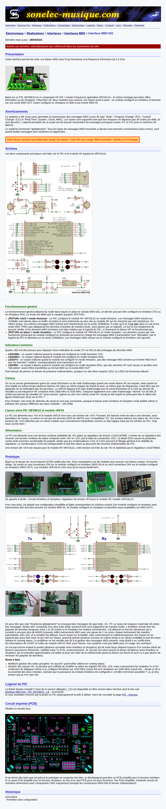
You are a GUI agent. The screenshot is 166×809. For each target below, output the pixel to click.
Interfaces (54, 33)
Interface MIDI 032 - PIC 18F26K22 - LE (27, 692)
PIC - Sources (130, 694)
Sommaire (10, 25)
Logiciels (90, 25)
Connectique (63, 25)
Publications (49, 25)
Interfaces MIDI (74, 33)
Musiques (37, 25)
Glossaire (127, 25)
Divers (100, 25)
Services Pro (23, 25)
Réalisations (35, 33)
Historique (139, 25)
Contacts (109, 25)
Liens (118, 25)
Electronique (78, 25)
